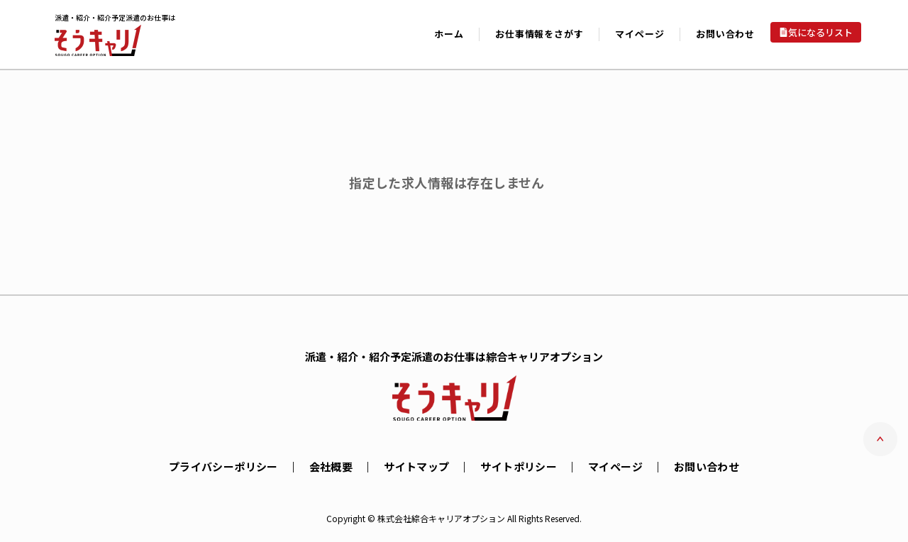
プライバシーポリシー (223, 466)
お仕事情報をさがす (539, 33)
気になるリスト (820, 32)
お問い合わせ (725, 33)
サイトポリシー (518, 466)
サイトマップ (416, 466)
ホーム (448, 33)
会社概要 (331, 466)
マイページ (615, 466)
